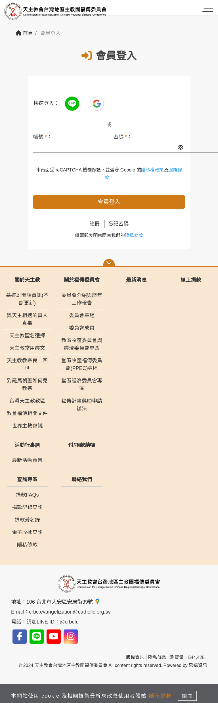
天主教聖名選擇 (27, 335)
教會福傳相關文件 (27, 413)
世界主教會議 (27, 426)
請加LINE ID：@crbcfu (52, 622)
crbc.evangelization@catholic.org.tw (69, 612)
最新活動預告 (27, 460)
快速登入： (46, 103)
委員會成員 (82, 328)
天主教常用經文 (27, 348)
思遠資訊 (198, 665)
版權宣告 (135, 657)
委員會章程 (82, 315)
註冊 (94, 224)
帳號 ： (42, 137)
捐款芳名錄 (27, 520)
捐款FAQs (27, 495)
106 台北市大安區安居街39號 (63, 602)
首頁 (24, 33)
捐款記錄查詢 (27, 507)
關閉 (187, 696)
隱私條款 (134, 235)
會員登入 (109, 202)
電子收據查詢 (27, 532)
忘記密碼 (118, 224)
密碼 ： (122, 137)
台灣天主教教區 (27, 401)
